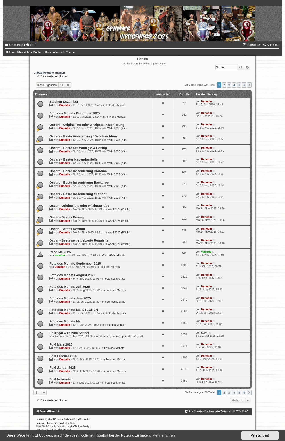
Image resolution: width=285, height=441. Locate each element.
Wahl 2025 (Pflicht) (119, 209)
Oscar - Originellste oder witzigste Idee (79, 205)
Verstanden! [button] (260, 435)
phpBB (51, 419)
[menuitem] (30, 44)
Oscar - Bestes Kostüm (67, 229)
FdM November (61, 379)
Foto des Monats (116, 105)
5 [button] (239, 85)
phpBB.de (70, 423)
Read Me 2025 (60, 252)
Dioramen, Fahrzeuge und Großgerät (120, 336)
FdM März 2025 (60, 344)
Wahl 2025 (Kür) (117, 128)
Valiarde (60, 255)
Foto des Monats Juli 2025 (69, 286)
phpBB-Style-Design (80, 426)
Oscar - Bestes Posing (66, 217)
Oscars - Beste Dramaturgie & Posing (78, 148)
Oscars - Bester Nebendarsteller (74, 159)
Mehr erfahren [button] (163, 435)
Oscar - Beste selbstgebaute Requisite (78, 240)
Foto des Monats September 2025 (75, 263)
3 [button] (229, 85)
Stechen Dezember (63, 101)
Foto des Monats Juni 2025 (70, 298)
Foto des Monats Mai (65, 321)
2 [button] (224, 85)
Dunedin (64, 105)
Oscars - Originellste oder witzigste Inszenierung (86, 125)
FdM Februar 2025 (63, 356)
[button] (249, 85)
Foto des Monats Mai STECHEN (73, 310)
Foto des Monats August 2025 (72, 275)
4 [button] (234, 85)
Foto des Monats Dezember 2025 (74, 113)
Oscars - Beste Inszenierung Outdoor (78, 194)
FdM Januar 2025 (62, 367)
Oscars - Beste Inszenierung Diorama (78, 171)
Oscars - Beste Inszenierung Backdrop (79, 182)
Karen (58, 336)
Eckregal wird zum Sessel (69, 333)
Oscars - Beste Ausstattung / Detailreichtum (83, 136)
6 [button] (244, 85)
